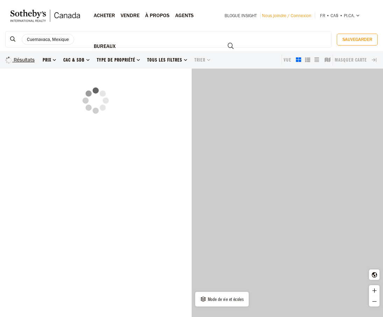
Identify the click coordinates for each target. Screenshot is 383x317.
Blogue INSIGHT (241, 15)
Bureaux (105, 46)
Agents (184, 15)
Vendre (130, 15)
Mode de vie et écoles (222, 299)
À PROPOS (157, 15)
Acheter (104, 15)
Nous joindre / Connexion (286, 15)
